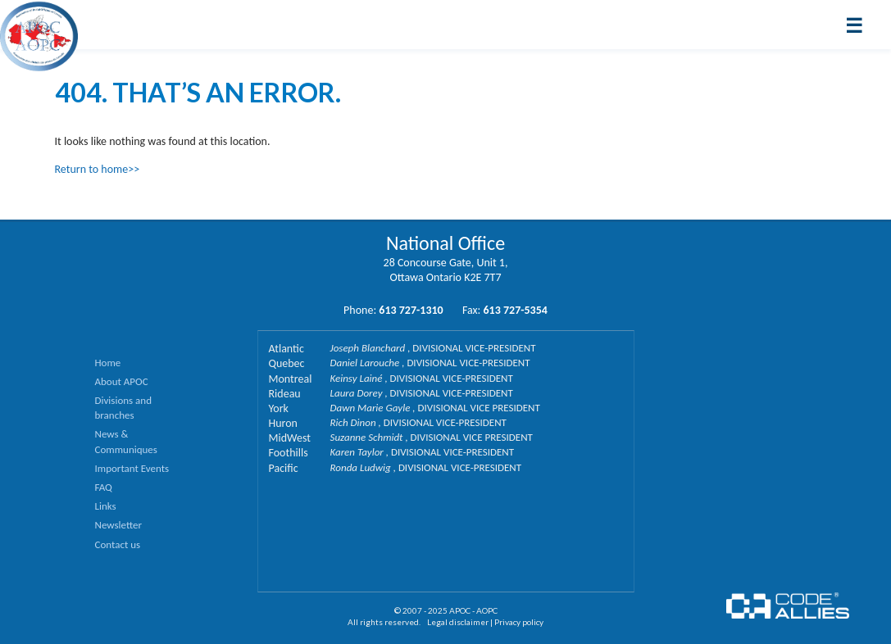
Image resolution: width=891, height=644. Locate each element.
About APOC (121, 381)
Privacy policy (518, 622)
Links (105, 506)
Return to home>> (97, 169)
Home (108, 362)
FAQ (103, 487)
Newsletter (119, 525)
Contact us (118, 544)
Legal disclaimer (458, 622)
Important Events (132, 468)
